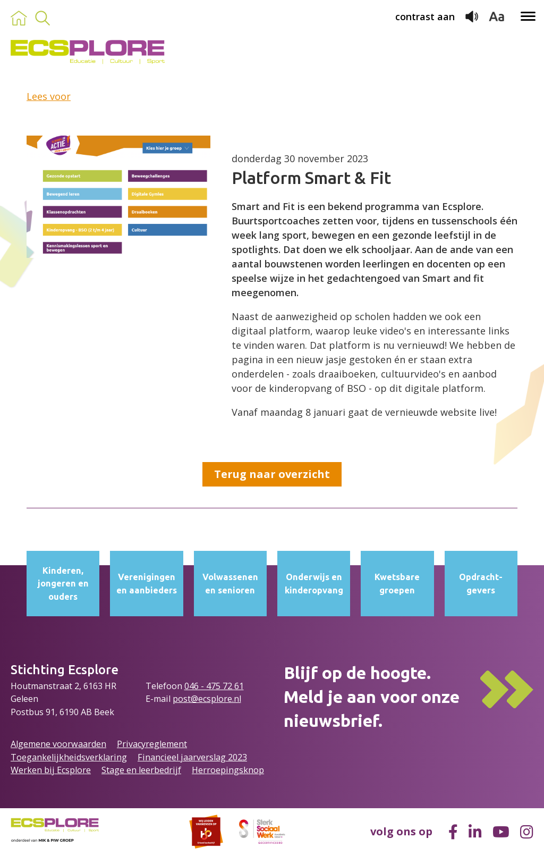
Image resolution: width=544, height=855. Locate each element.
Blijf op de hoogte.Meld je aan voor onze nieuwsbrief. (372, 696)
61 (239, 686)
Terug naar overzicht (272, 474)
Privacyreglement (152, 744)
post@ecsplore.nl (207, 699)
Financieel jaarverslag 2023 (192, 757)
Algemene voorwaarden (58, 744)
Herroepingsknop (228, 770)
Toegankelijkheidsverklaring (69, 757)
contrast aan (425, 16)
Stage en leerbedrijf (141, 770)
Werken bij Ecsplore (51, 770)
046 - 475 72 (209, 686)
